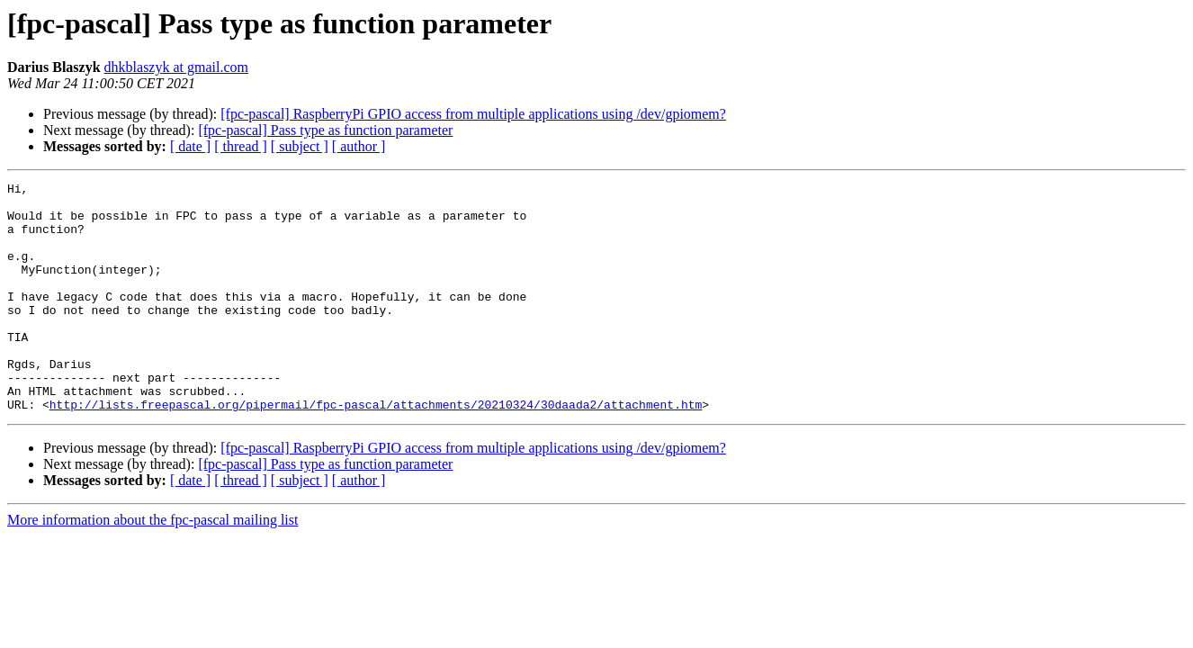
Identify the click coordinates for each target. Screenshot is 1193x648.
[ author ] (359, 146)
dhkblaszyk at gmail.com (176, 67)
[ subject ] (299, 146)
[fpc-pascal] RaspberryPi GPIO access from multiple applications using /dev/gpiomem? (473, 114)
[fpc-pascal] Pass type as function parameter (325, 130)
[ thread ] (240, 146)
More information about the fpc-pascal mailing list (152, 565)
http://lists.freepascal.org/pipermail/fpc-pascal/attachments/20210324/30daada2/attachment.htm (375, 450)
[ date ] (190, 146)
